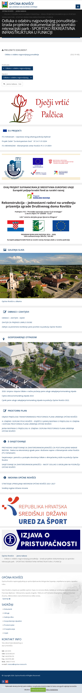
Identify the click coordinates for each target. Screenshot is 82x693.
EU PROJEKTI (14, 130)
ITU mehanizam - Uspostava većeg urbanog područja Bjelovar (26, 137)
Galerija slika (9, 617)
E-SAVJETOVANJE (17, 441)
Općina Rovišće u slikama (12, 301)
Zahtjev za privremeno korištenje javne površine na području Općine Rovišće (32, 327)
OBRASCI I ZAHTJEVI (18, 311)
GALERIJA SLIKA (16, 249)
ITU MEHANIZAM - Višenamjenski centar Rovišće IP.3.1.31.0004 (26, 146)
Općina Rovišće (7, 11)
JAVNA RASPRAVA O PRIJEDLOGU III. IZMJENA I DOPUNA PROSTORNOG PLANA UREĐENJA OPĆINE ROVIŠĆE (38, 429)
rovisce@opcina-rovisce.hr (17, 664)
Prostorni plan (9, 625)
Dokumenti (8, 609)
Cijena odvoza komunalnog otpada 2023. (18, 396)
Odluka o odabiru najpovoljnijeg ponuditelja (22, 54)
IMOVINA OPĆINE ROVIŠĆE (22, 477)
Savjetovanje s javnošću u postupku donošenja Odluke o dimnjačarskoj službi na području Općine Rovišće (40, 458)
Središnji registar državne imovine (15, 488)
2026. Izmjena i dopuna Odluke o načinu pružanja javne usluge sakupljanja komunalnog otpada (39, 391)
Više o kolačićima (52, 690)
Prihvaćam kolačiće (38, 690)
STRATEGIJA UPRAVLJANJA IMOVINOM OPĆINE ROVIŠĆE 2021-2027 (28, 484)
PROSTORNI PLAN (17, 410)
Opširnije (6, 599)
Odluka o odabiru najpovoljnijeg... (17, 68)
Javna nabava (21, 11)
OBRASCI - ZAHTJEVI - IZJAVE (13, 318)
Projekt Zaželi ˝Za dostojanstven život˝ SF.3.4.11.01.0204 (24, 141)
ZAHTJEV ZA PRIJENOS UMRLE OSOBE (17, 322)
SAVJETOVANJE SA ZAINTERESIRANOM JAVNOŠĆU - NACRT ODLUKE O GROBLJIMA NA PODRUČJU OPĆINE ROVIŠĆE (41, 465)
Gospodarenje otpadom (13, 621)
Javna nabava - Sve (12, 84)
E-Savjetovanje (9, 629)
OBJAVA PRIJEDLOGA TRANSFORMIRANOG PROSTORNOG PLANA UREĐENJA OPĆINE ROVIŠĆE (39, 417)
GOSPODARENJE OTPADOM (22, 337)
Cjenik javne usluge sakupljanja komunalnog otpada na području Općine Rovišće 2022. (35, 400)
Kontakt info (11, 639)
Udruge (6, 613)
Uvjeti (6, 633)
